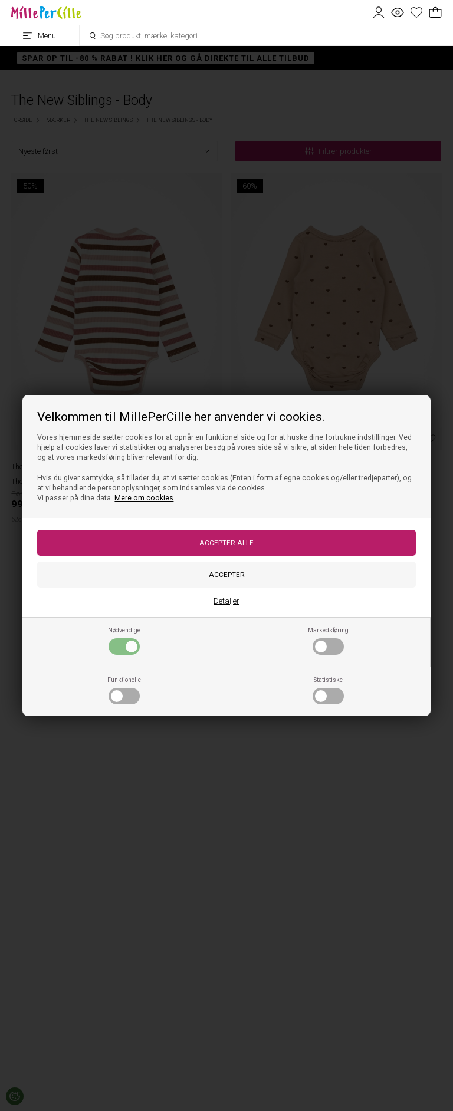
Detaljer (226, 600)
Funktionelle (124, 690)
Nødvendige (124, 641)
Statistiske (328, 690)
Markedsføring (328, 641)
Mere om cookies (143, 498)
